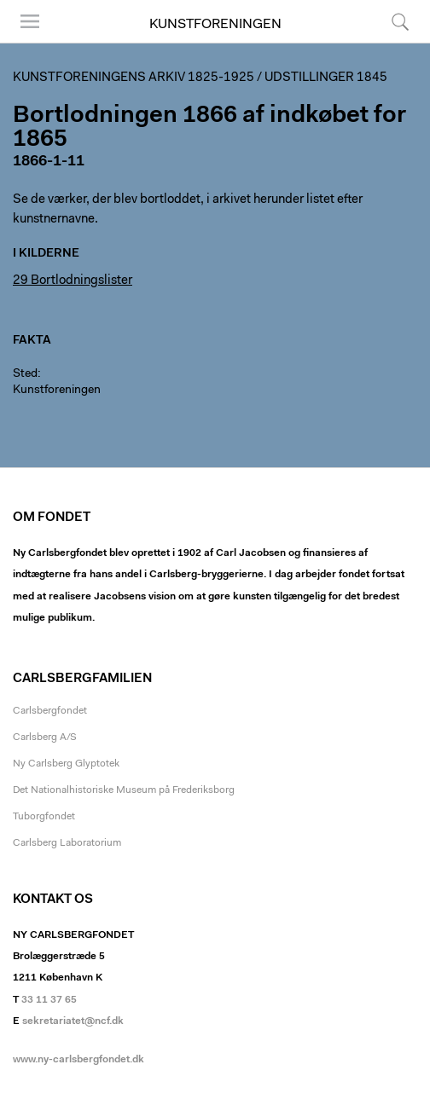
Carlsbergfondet (50, 711)
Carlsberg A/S (45, 737)
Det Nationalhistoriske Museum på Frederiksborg (124, 790)
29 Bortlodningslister (72, 281)
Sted (25, 374)
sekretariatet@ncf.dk (73, 1021)
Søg (400, 21)
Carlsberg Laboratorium (67, 843)
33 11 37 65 (49, 1000)
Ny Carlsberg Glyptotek (66, 764)
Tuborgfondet (44, 817)
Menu (30, 21)
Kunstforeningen (215, 25)
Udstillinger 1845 (325, 78)
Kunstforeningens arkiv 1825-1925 (133, 78)
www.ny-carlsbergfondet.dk (78, 1060)
